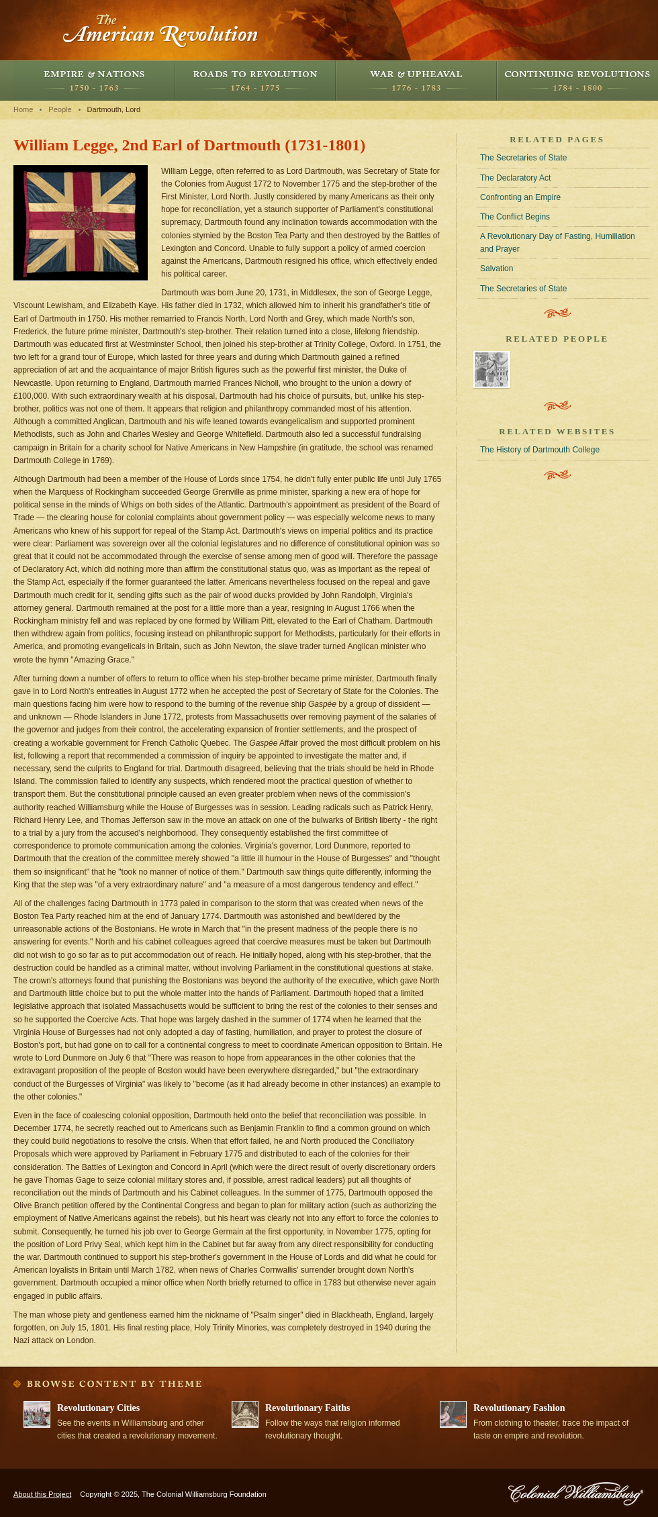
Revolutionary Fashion (519, 1408)
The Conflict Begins (515, 217)
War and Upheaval (416, 80)
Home (23, 109)
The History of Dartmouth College (540, 449)
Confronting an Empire (520, 197)
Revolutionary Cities (98, 1408)
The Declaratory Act (515, 178)
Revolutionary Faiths (307, 1408)
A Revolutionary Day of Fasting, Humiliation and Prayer (557, 243)
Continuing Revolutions (577, 80)
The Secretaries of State (523, 157)
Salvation (496, 268)
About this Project (42, 1494)
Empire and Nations (94, 80)
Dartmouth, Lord (113, 109)
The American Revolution (161, 30)
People (59, 109)
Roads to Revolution (255, 80)
